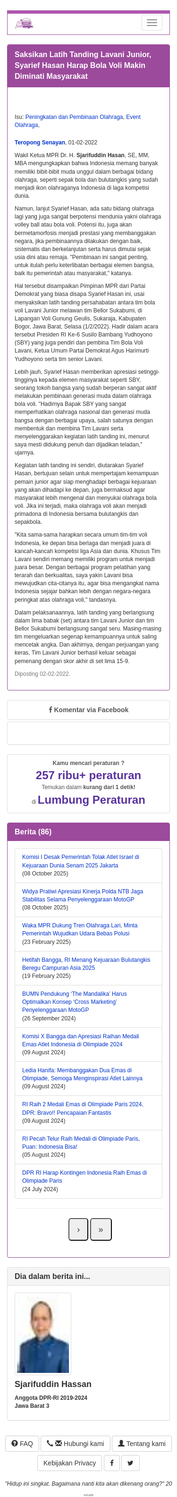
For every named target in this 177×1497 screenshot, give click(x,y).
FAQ (22, 1443)
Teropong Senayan (40, 142)
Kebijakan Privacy (69, 1463)
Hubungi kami (75, 1443)
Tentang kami (142, 1443)
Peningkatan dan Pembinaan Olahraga (74, 117)
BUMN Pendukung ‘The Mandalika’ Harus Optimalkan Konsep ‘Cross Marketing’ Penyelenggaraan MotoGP (74, 1002)
